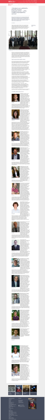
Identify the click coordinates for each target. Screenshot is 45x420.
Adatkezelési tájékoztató (11, 402)
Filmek (28, 4)
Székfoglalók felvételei (11, 414)
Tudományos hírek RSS (20, 402)
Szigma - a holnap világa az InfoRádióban (13, 415)
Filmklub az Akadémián (11, 417)
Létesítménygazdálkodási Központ (12, 404)
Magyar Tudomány (11, 410)
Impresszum (10, 400)
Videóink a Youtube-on (22, 405)
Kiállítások (21, 4)
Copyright (10, 401)
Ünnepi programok (25, 4)
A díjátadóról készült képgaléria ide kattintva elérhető (33, 26)
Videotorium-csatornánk (11, 418)
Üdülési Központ (10, 405)
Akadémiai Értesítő (11, 411)
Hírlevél (19, 4)
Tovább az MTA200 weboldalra (33, 4)
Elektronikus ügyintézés (11, 403)
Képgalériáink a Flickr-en (22, 406)
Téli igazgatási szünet (11, 408)
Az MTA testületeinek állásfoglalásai (12, 412)
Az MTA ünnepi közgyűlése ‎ (25, 393)
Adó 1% (9, 407)
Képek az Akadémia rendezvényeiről (13, 413)
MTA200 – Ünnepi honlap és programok (11, 393)
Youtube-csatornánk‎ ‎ (33, 392)
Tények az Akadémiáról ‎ (17, 393)
